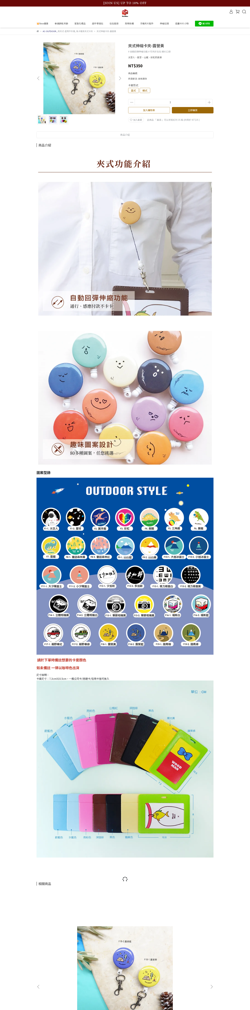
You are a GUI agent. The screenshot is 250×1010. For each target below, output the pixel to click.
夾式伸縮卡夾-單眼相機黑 (189, 929)
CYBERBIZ (112, 1001)
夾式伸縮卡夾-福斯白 (103, 929)
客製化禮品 (80, 23)
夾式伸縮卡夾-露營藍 (60, 929)
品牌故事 (41, 965)
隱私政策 (41, 989)
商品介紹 (125, 134)
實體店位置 (42, 975)
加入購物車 (149, 110)
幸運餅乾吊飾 (61, 23)
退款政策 (41, 979)
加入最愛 (136, 119)
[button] (120, 78)
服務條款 (41, 984)
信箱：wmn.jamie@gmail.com (115, 975)
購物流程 (41, 970)
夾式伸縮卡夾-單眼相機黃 (146, 929)
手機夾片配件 (147, 23)
